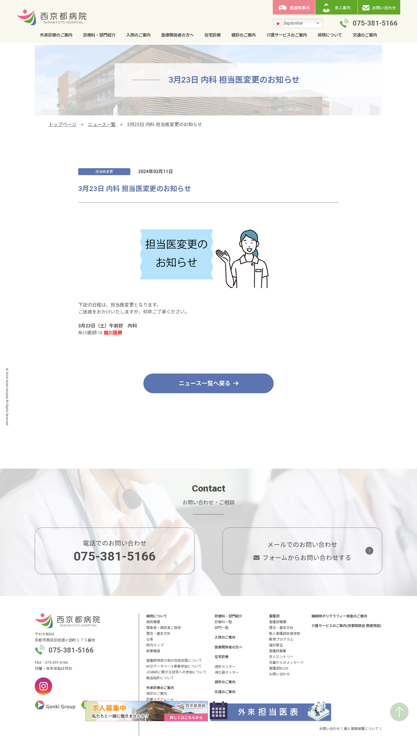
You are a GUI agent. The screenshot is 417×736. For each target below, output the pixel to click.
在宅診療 (212, 35)
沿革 (149, 639)
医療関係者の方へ (177, 35)
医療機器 (153, 651)
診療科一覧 (223, 622)
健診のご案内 (243, 35)
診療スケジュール (160, 699)
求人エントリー (281, 657)
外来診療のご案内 (56, 35)
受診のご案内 (156, 694)
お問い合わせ (279, 674)
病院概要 (153, 622)
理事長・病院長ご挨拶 (163, 628)
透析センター (225, 667)
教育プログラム (281, 639)
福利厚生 (276, 645)
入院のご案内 (138, 35)
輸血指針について (160, 678)
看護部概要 (277, 622)
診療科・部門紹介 (99, 35)
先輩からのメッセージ (286, 663)
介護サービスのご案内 (286, 35)
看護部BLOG (278, 668)
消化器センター (227, 672)
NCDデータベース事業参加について (174, 666)
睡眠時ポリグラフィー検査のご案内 (339, 616)
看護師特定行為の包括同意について (174, 661)
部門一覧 (221, 628)
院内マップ (155, 645)
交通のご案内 (365, 35)
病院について (330, 35)
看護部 (274, 616)
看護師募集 (277, 651)
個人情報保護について (361, 728)
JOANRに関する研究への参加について (176, 672)
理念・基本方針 (158, 634)
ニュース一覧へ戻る (209, 383)
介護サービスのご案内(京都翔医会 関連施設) (346, 626)
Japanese (289, 23)
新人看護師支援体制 (284, 634)
